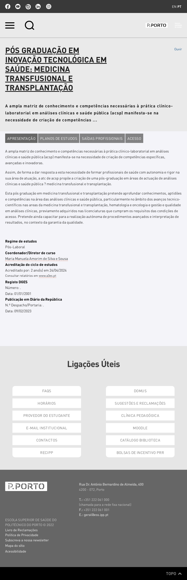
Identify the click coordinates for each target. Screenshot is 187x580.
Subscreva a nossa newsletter (27, 540)
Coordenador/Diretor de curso (30, 252)
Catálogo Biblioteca (140, 440)
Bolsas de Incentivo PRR (140, 452)
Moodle (140, 427)
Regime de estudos (21, 241)
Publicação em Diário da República (33, 299)
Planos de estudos (58, 138)
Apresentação (21, 138)
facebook (7, 6)
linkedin (38, 6)
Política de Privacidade (21, 535)
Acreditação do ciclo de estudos (31, 264)
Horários (47, 403)
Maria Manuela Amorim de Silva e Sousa (36, 258)
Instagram (48, 6)
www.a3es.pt (47, 276)
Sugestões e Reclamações (140, 403)
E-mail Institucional (46, 427)
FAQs (46, 390)
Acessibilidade (15, 551)
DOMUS (140, 390)
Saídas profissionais (102, 138)
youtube (17, 6)
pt (179, 6)
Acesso (134, 138)
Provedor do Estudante (46, 415)
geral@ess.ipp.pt (96, 514)
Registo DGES (16, 281)
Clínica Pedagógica (140, 415)
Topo (174, 573)
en (174, 6)
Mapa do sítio (15, 545)
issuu (28, 6)
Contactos (46, 440)
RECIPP (46, 452)
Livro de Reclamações (21, 530)
